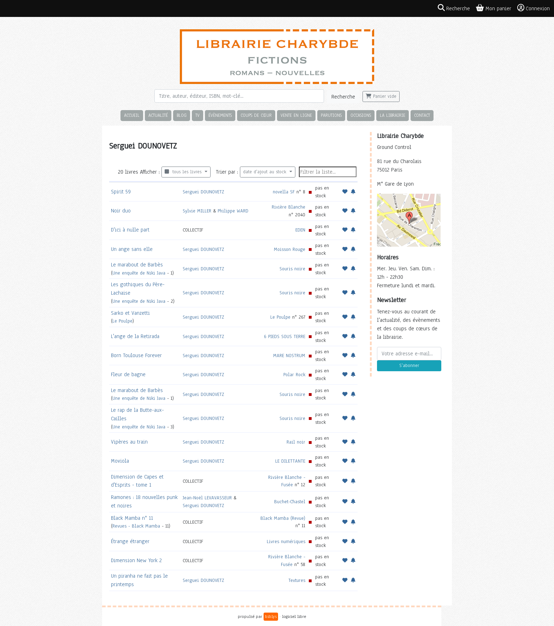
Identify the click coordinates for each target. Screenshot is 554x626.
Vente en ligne (296, 115)
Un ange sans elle (132, 249)
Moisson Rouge (289, 249)
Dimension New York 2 (136, 560)
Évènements (220, 115)
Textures (296, 580)
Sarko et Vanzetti (130, 313)
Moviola (120, 460)
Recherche (343, 96)
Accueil (132, 115)
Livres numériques (286, 541)
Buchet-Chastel (289, 501)
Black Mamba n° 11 (132, 518)
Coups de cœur (256, 115)
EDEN (300, 230)
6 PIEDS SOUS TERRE (284, 336)
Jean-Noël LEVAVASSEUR (207, 497)
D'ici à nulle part (130, 229)
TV (197, 115)
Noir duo (121, 210)
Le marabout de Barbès (137, 264)
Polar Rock (294, 374)
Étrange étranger (130, 541)
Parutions (331, 115)
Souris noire (292, 268)
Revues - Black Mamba (136, 526)
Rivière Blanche (288, 207)
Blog (182, 115)
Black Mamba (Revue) (282, 518)
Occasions (360, 115)
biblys (271, 616)
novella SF (284, 191)
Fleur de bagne (128, 374)
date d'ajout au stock (265, 172)
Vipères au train (129, 441)
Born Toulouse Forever (136, 355)
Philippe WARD (233, 210)
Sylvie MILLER (197, 210)
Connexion (533, 8)
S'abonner (409, 365)
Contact (422, 115)
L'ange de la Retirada (135, 336)
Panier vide (381, 96)
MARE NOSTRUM (289, 355)
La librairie (392, 115)
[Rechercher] (239, 96)
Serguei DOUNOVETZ (203, 191)
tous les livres (184, 172)
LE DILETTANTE (290, 461)
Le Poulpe (122, 321)
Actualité (158, 115)
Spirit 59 (121, 191)
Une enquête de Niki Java (138, 273)
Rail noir (296, 442)
